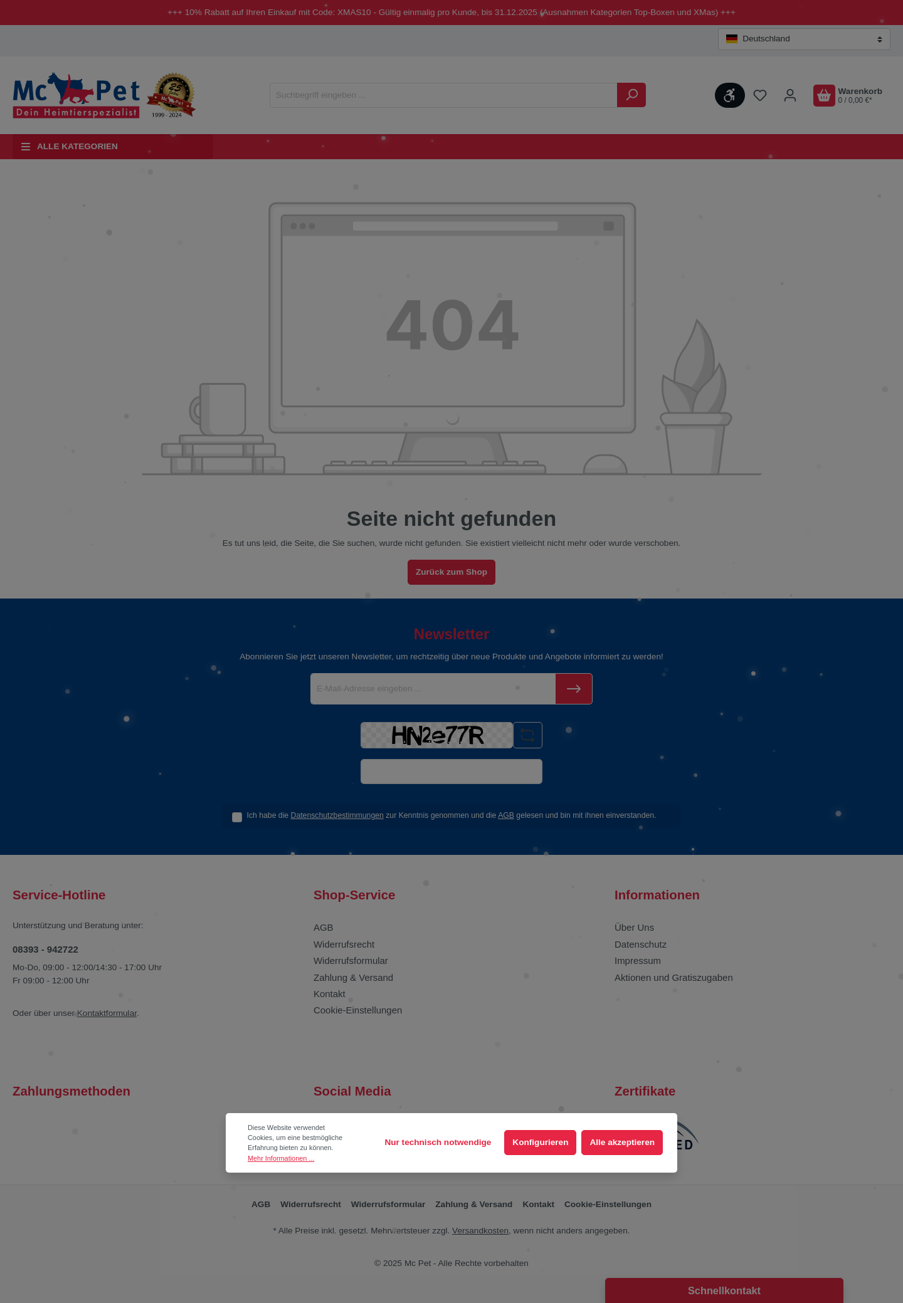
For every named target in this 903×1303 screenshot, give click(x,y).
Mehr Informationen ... (281, 1158)
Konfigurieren (540, 1142)
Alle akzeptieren (622, 1142)
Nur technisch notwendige (437, 1142)
